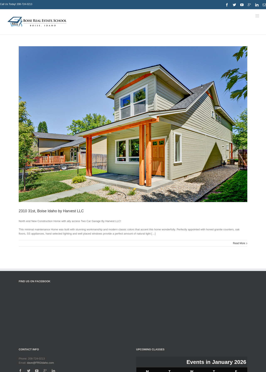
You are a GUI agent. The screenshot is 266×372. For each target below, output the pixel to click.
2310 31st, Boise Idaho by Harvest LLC (51, 211)
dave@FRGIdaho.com (40, 362)
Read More (239, 243)
